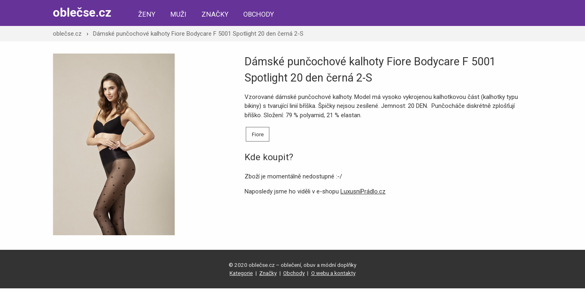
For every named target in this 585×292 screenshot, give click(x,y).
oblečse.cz (82, 12)
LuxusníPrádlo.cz (363, 191)
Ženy (146, 14)
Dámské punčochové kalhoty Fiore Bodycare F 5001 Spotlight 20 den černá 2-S (198, 33)
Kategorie (241, 273)
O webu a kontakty (333, 273)
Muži (178, 14)
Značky (215, 14)
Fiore (258, 134)
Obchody (258, 14)
